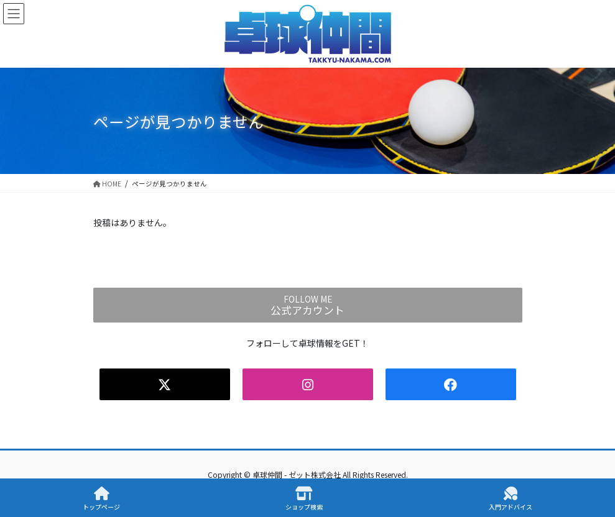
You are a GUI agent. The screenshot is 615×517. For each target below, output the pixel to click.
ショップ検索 (304, 499)
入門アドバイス (510, 499)
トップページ (101, 499)
